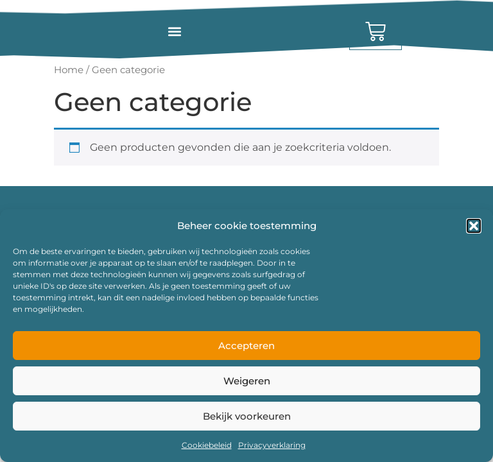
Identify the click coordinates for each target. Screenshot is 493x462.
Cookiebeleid (207, 445)
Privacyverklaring (272, 445)
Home (68, 70)
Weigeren (246, 381)
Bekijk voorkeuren (247, 416)
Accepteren (246, 345)
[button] (473, 225)
